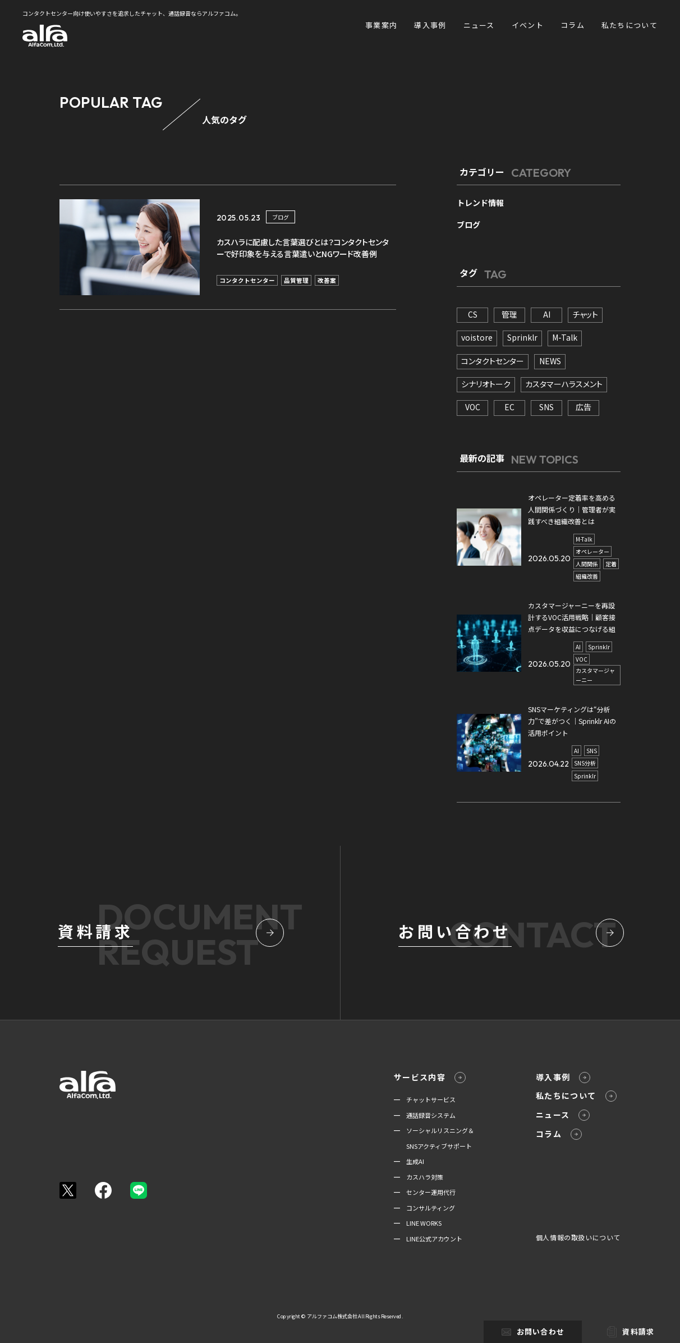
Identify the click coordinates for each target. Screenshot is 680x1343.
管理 (509, 314)
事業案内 (381, 25)
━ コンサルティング (424, 1207)
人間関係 (587, 564)
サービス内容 (430, 1077)
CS (472, 314)
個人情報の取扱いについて (578, 1237)
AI (546, 314)
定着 (611, 564)
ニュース (479, 25)
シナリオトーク (486, 383)
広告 (583, 406)
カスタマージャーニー (595, 675)
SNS (546, 406)
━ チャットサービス (425, 1099)
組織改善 (587, 576)
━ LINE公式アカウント (428, 1238)
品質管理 (296, 280)
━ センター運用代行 (425, 1192)
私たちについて (629, 25)
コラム (572, 25)
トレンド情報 (480, 202)
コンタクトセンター (247, 280)
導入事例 (430, 25)
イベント (528, 25)
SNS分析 (585, 763)
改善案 (327, 280)
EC (509, 406)
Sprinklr (522, 337)
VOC (472, 406)
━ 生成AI (409, 1161)
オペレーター (592, 551)
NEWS (550, 360)
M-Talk (564, 337)
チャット (585, 314)
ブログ (280, 217)
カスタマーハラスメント (564, 383)
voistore (477, 337)
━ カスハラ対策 (418, 1176)
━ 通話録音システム (425, 1115)
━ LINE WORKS (418, 1222)
